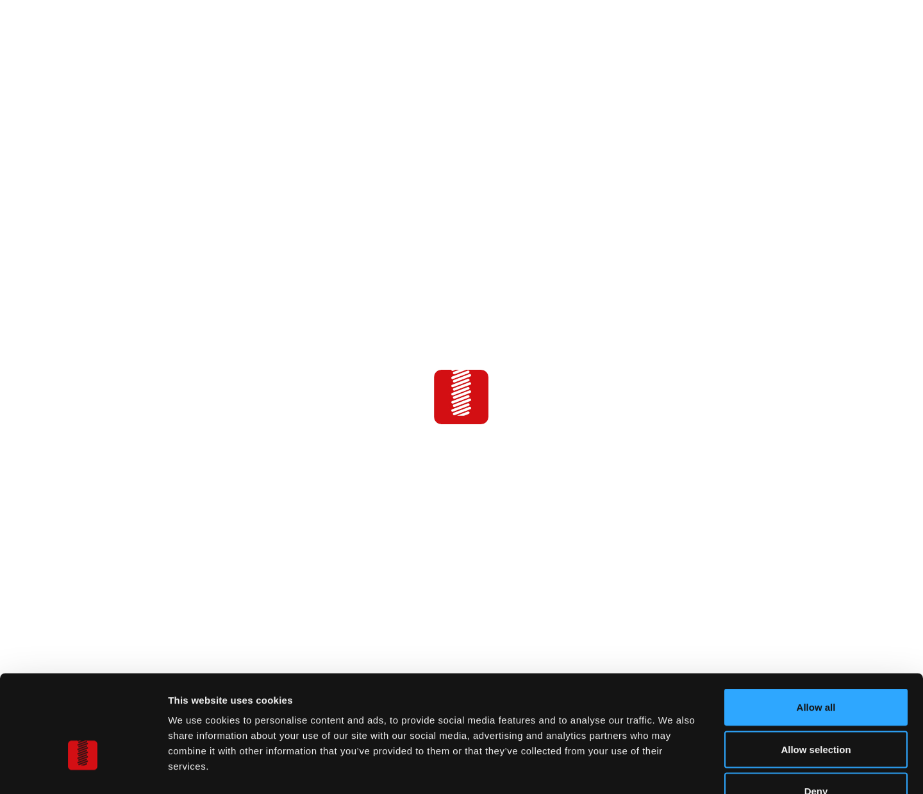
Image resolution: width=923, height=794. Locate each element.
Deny (816, 709)
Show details (673, 768)
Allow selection (816, 668)
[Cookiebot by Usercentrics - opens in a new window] (83, 769)
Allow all (816, 625)
